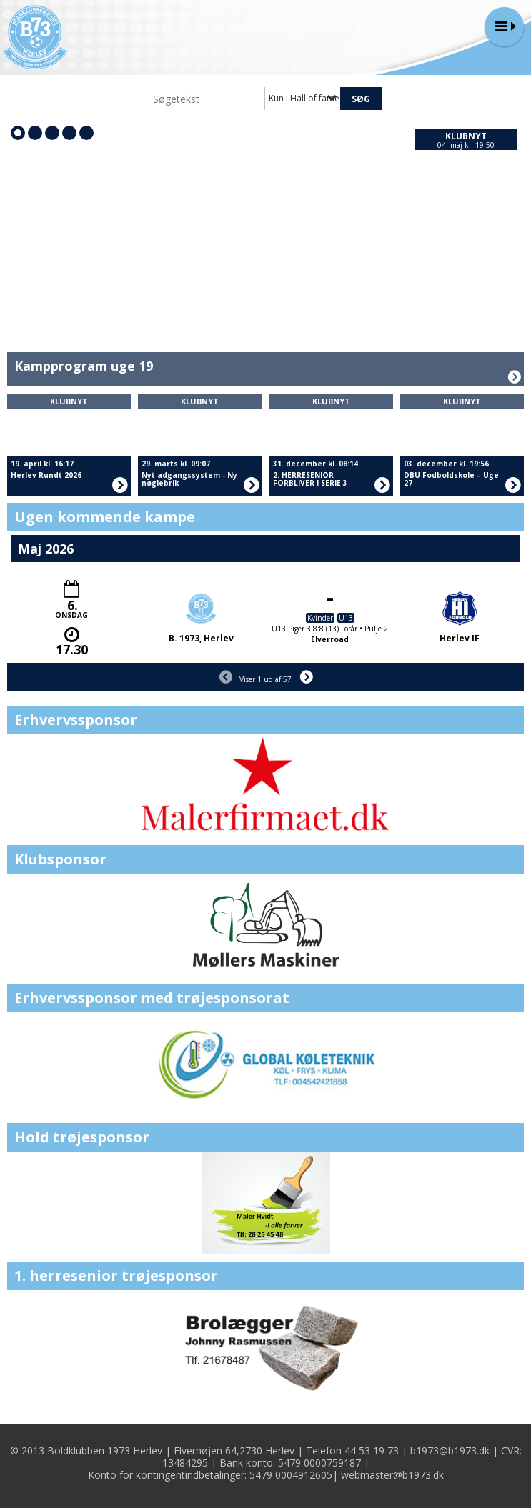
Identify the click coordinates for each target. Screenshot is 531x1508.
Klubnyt (466, 136)
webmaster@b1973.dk (392, 1475)
